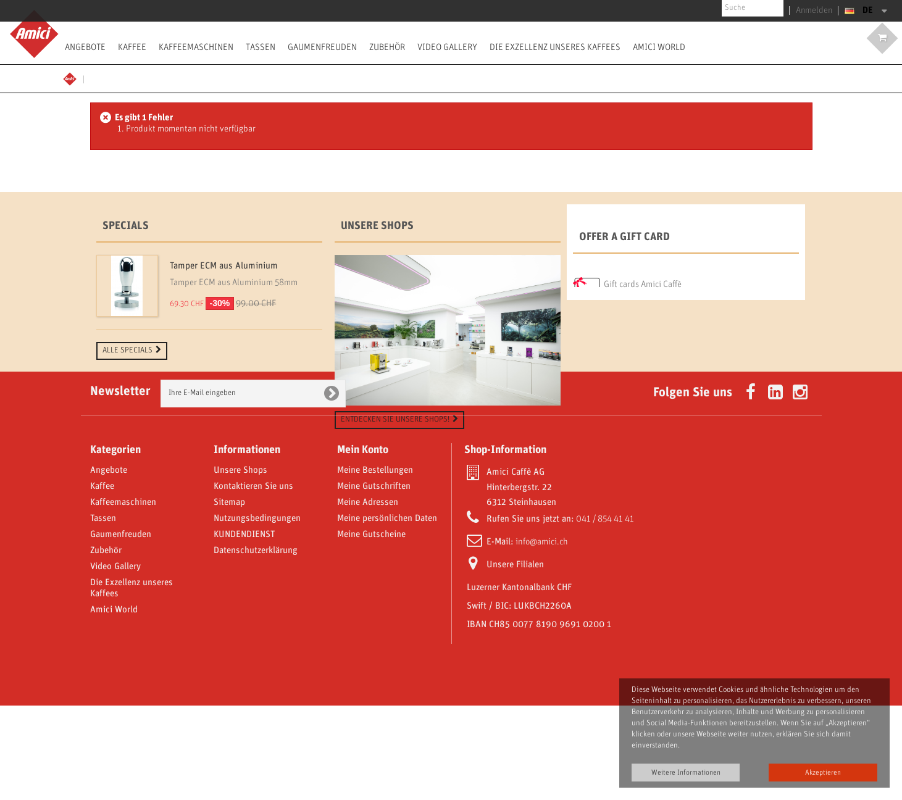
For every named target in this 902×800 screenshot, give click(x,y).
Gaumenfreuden (322, 47)
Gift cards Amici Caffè (643, 281)
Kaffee (132, 47)
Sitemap (229, 597)
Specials (125, 226)
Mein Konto (362, 544)
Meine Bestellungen (375, 564)
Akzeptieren (823, 772)
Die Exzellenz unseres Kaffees (555, 47)
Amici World (659, 47)
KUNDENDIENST (244, 629)
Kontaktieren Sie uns (253, 581)
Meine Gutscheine (371, 629)
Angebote (85, 47)
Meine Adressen (367, 597)
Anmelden (817, 10)
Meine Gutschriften (374, 581)
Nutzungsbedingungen (257, 613)
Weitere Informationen (685, 772)
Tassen (260, 47)
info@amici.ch (542, 636)
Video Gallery (447, 47)
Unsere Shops (377, 226)
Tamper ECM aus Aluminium (224, 266)
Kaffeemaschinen (196, 47)
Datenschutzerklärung (256, 645)
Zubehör (387, 47)
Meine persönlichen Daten (387, 613)
